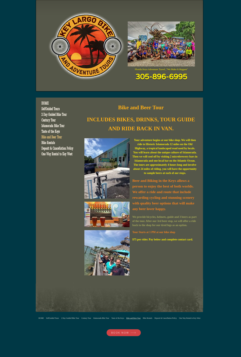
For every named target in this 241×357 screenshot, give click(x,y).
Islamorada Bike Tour (52, 125)
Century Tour (48, 120)
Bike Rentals (48, 142)
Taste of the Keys (50, 131)
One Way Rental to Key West (56, 154)
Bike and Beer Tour (51, 137)
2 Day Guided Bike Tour (54, 114)
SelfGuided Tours (50, 108)
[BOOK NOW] (124, 332)
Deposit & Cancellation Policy (57, 148)
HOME (45, 103)
